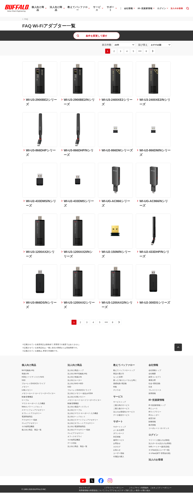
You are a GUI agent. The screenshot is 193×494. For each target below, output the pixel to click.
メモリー (25, 388)
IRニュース (153, 409)
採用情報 (152, 394)
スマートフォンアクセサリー (33, 411)
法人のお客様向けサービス (124, 413)
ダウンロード (118, 434)
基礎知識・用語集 (120, 384)
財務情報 (152, 423)
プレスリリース (155, 391)
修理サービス (118, 441)
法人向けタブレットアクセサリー (80, 424)
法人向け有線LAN (74, 378)
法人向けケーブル (74, 411)
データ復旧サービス (121, 416)
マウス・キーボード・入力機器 (33, 404)
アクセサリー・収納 (29, 421)
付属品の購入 (118, 457)
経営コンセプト (155, 378)
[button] (179, 348)
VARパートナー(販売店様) (159, 448)
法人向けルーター (74, 381)
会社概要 (152, 374)
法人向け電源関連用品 (76, 427)
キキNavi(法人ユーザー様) (159, 451)
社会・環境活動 (154, 384)
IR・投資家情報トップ (157, 406)
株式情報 (152, 426)
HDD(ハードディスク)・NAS (33, 378)
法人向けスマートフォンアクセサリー (82, 421)
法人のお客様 (156, 461)
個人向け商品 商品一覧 (31, 431)
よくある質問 (118, 431)
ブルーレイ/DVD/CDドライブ (33, 384)
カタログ (116, 448)
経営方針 (152, 419)
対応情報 (116, 438)
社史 (150, 388)
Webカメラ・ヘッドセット (32, 408)
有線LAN (25, 374)
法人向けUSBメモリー (76, 398)
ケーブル (25, 401)
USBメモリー (27, 391)
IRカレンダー (154, 416)
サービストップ (119, 403)
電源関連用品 (27, 417)
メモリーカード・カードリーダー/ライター (38, 394)
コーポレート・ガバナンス (159, 429)
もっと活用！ (118, 378)
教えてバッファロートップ (124, 371)
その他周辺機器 (28, 427)
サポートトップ (119, 428)
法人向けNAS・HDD (75, 384)
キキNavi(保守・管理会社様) (159, 454)
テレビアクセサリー (30, 424)
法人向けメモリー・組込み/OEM (80, 394)
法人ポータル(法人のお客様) (160, 444)
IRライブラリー (155, 413)
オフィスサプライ (74, 437)
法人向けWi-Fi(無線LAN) (77, 374)
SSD (23, 381)
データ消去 (71, 444)
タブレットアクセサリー (31, 414)
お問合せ (116, 444)
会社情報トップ (155, 371)
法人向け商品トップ (75, 371)
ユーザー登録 (118, 454)
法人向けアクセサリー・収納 (78, 431)
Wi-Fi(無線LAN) (28, 371)
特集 (115, 388)
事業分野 (152, 381)
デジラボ (116, 391)
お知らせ (116, 451)
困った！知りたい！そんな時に (125, 381)
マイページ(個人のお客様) (159, 441)
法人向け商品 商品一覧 (77, 447)
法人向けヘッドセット (76, 417)
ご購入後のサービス (121, 409)
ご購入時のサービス (121, 406)
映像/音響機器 (27, 398)
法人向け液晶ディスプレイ (78, 408)
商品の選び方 (118, 374)
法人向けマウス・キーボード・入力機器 (82, 414)
